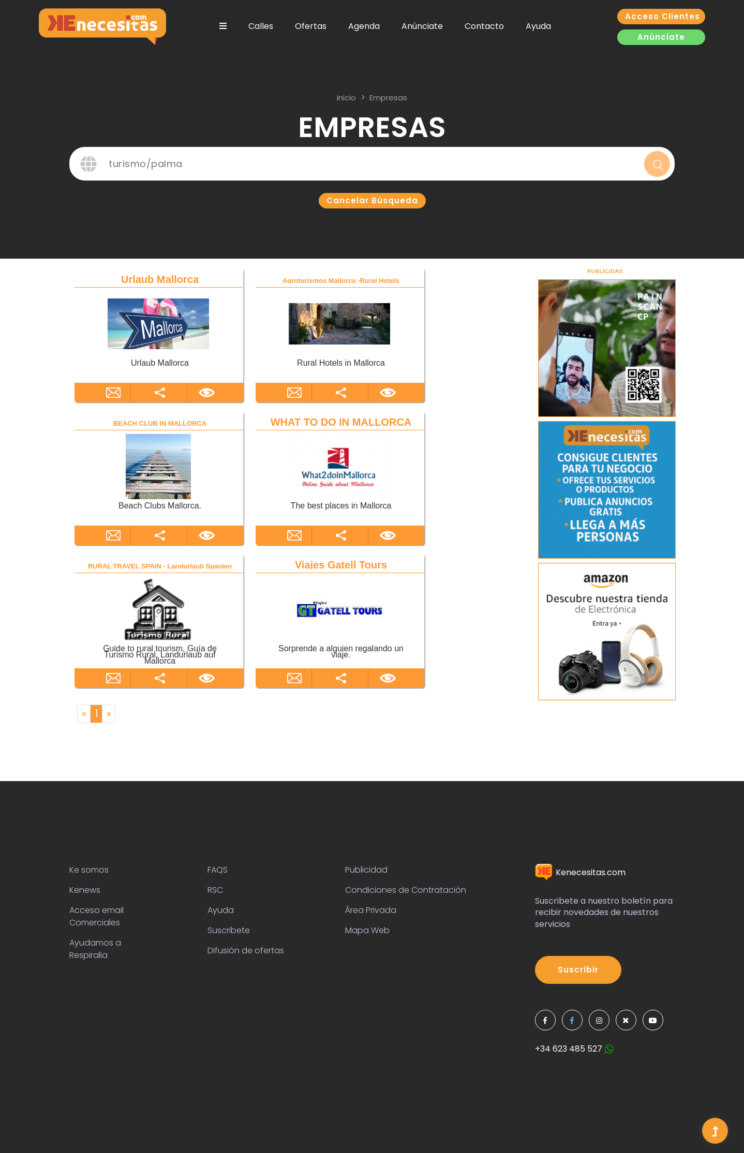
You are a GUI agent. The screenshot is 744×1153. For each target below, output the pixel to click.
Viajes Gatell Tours (341, 565)
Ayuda (538, 26)
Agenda (364, 26)
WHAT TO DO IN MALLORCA (341, 422)
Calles (260, 26)
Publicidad (366, 870)
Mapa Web (367, 930)
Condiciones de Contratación (405, 890)
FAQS (217, 870)
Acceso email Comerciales (96, 916)
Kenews (84, 890)
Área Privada (370, 910)
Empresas (388, 97)
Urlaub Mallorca (160, 279)
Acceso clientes (662, 16)
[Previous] (84, 714)
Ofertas (310, 26)
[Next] (108, 714)
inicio (346, 97)
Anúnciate (422, 26)
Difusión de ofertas (245, 950)
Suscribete (228, 930)
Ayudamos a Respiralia (95, 949)
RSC (215, 890)
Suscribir (578, 969)
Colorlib (399, 1133)
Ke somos (89, 870)
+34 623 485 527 (574, 1049)
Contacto (484, 26)
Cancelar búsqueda (372, 200)
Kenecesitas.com (580, 872)
